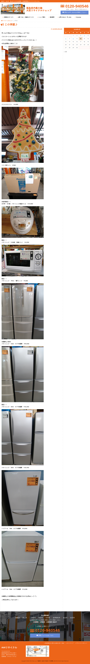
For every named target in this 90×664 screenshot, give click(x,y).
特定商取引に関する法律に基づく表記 (54, 643)
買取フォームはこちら (45, 635)
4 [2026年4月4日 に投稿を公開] (84, 35)
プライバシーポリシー (81, 643)
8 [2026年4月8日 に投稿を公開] (73, 38)
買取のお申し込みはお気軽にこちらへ (74, 12)
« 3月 (65, 52)
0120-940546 (76, 6)
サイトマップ (70, 643)
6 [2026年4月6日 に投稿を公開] (65, 38)
